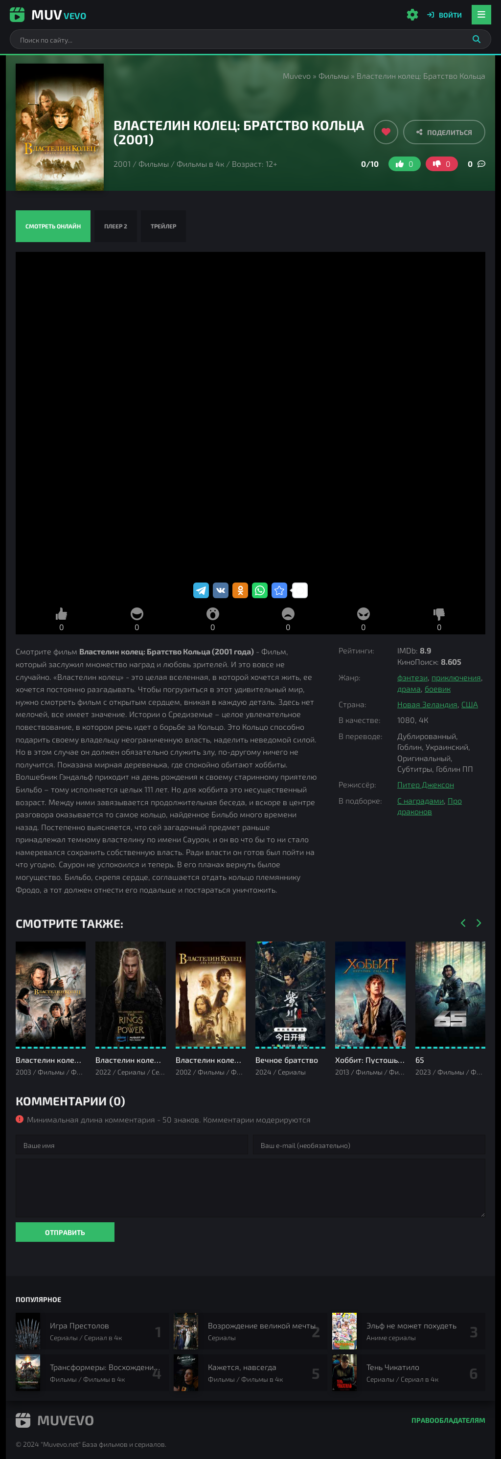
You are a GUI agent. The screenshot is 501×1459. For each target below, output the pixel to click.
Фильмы (334, 75)
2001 (122, 163)
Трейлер (163, 226)
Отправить (65, 1232)
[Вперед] (478, 923)
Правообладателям (448, 1420)
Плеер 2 (115, 226)
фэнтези (412, 677)
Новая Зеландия (427, 704)
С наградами (420, 800)
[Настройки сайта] (412, 14)
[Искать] (476, 39)
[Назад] (463, 923)
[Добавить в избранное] (386, 132)
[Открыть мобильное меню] (481, 14)
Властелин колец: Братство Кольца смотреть (250, 416)
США (469, 704)
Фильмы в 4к (200, 163)
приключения (456, 677)
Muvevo (297, 75)
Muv (48, 14)
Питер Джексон (425, 784)
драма (409, 688)
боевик (438, 688)
